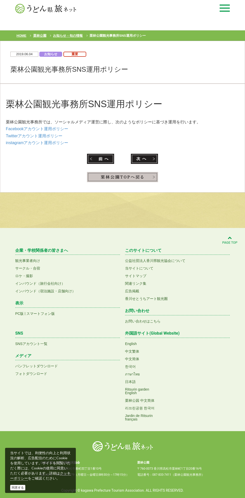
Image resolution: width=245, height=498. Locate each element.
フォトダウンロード (31, 374)
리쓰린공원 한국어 (139, 408)
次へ (144, 159)
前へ (100, 159)
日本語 (130, 382)
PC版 (19, 314)
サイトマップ (135, 276)
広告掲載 (132, 291)
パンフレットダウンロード (36, 366)
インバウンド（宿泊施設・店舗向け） (45, 291)
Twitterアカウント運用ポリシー (34, 136)
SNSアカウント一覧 (31, 344)
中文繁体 (132, 351)
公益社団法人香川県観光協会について (155, 261)
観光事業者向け (27, 261)
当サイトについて (139, 268)
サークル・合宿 (27, 268)
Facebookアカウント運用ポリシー (37, 129)
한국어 (130, 367)
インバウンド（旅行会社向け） (40, 283)
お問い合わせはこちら (143, 321)
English (131, 344)
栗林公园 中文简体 (139, 400)
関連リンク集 (135, 283)
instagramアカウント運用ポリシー (37, 143)
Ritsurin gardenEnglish (137, 391)
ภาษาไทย (132, 374)
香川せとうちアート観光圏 (146, 299)
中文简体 (132, 359)
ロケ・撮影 (24, 276)
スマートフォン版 (40, 314)
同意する (18, 487)
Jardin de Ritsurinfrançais (139, 417)
